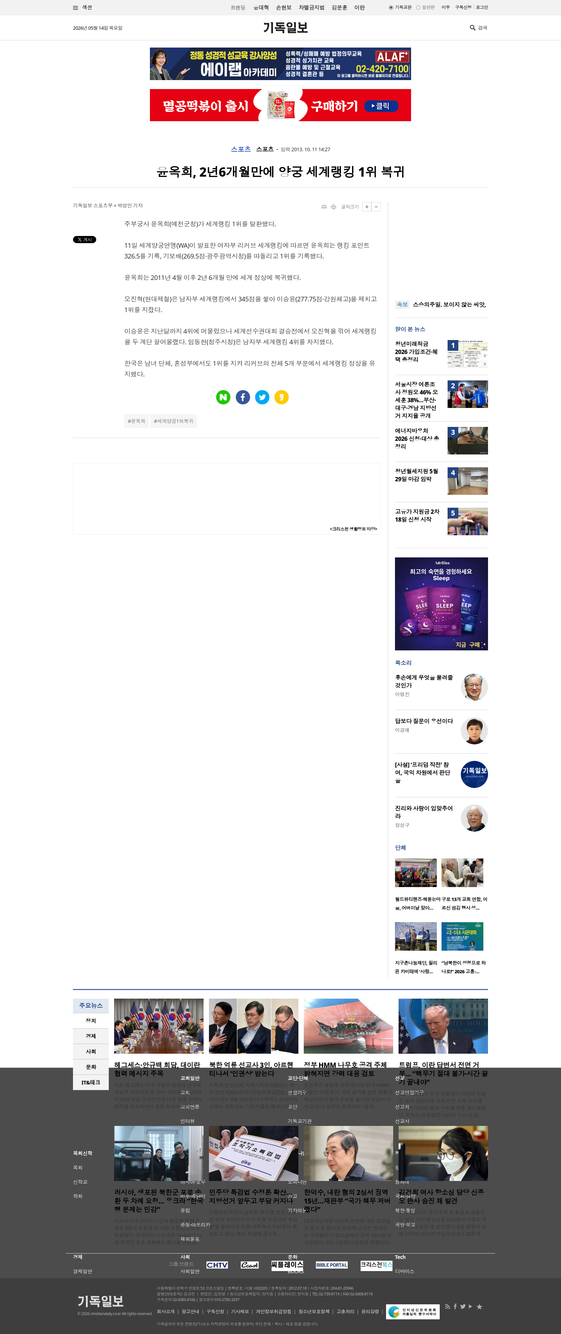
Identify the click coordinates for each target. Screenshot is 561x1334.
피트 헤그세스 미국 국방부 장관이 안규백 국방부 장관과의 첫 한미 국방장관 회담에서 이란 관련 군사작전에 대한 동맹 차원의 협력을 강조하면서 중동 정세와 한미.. (158, 1096)
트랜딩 (238, 7)
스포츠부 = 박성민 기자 (118, 205)
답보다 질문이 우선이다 (424, 721)
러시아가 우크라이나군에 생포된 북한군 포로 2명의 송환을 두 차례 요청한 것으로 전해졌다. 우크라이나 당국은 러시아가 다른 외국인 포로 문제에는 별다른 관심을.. (157, 1231)
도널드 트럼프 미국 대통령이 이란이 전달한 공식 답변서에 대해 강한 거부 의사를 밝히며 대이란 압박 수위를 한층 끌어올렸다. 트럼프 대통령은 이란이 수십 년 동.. (442, 1104)
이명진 (402, 694)
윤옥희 (138, 421)
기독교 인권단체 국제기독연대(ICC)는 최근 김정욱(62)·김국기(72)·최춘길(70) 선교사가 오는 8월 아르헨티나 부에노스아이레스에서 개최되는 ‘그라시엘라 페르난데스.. (253, 1096)
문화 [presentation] (91, 1066)
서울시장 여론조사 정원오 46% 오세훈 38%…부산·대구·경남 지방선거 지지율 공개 (416, 400)
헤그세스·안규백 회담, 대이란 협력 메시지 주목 (157, 1069)
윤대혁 (261, 7)
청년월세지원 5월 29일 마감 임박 (416, 475)
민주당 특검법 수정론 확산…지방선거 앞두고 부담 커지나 (251, 1197)
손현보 (283, 7)
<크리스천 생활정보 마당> (353, 529)
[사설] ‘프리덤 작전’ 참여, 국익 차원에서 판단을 (422, 772)
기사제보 (240, 1311)
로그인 (482, 7)
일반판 (428, 7)
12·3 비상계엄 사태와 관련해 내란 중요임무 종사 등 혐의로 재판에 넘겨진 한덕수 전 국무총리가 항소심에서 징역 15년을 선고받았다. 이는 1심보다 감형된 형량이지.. (347, 1231)
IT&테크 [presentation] (91, 1082)
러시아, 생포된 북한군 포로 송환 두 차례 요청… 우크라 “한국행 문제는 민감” (158, 1201)
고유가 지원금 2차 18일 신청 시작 (417, 515)
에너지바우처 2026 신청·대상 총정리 (417, 439)
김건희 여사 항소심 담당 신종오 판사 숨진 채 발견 (441, 1197)
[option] (418, 886)
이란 (359, 7)
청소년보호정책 (314, 1311)
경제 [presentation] (91, 1036)
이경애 (402, 730)
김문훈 (339, 7)
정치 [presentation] (91, 1020)
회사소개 (166, 1311)
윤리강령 (370, 1311)
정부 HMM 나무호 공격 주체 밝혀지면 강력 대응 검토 (345, 1069)
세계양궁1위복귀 (175, 421)
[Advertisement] (441, 246)
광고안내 (191, 1311)
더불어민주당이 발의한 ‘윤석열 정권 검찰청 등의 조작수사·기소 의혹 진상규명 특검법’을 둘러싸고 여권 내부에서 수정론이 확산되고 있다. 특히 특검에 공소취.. (253, 1223)
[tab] (91, 1021)
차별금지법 (312, 7)
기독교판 (403, 7)
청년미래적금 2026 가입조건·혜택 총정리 (416, 352)
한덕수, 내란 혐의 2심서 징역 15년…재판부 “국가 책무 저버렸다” (347, 1201)
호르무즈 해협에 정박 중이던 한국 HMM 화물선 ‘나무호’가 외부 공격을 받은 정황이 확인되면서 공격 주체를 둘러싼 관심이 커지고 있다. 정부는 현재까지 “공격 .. (348, 1096)
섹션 (82, 7)
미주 (446, 7)
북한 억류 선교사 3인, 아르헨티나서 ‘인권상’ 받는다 (251, 1069)
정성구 (402, 825)
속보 (402, 305)
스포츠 (240, 149)
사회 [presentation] (91, 1051)
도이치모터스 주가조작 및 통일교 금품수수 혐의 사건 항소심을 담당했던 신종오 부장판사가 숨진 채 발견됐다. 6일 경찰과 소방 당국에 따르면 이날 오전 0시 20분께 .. (443, 1223)
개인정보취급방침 (274, 1311)
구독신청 (463, 7)
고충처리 (346, 1311)
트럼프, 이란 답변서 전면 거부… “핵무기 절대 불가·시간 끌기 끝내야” (443, 1073)
